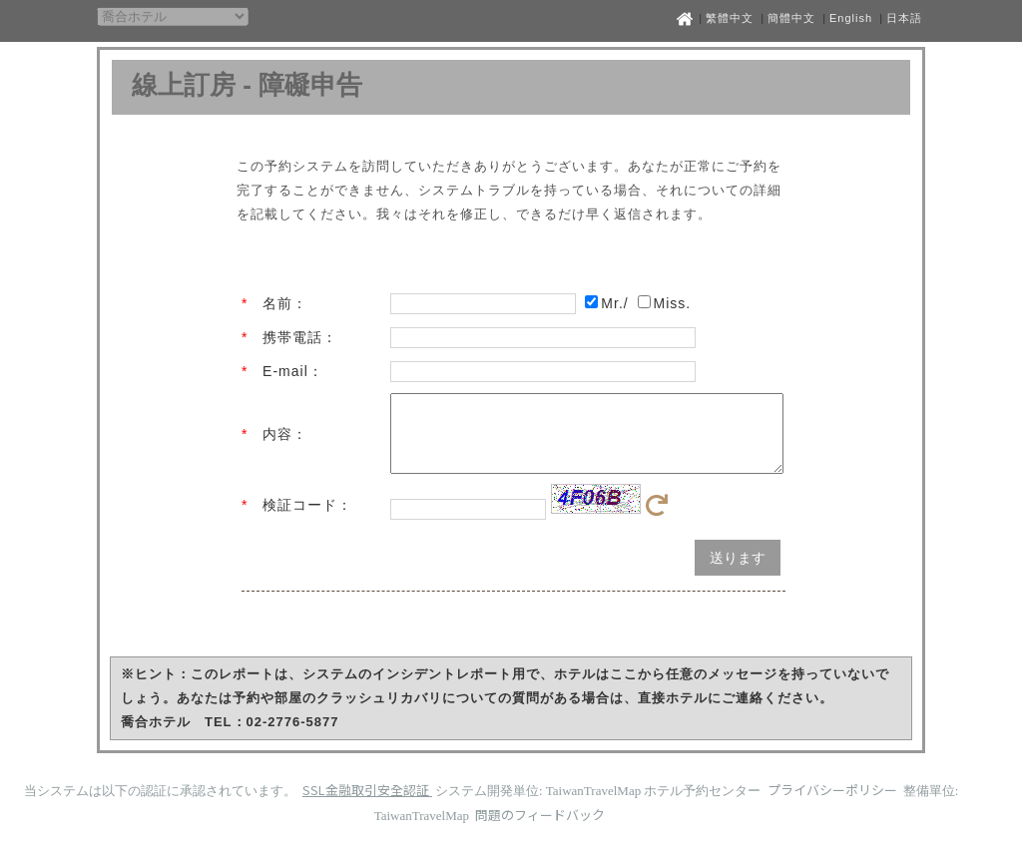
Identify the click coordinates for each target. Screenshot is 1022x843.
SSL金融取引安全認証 (367, 804)
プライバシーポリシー (833, 804)
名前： (284, 303)
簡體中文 (791, 18)
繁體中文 (730, 18)
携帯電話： (299, 337)
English (850, 18)
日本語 (904, 18)
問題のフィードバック (540, 829)
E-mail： (292, 371)
